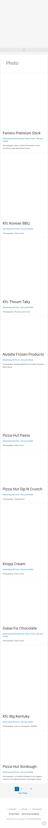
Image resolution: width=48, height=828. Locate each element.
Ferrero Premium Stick (22, 133)
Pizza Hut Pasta (16, 435)
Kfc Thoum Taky (16, 302)
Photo (27, 139)
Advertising (7, 139)
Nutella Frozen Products (23, 354)
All (13, 139)
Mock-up (21, 139)
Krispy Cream (14, 564)
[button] (24, 50)
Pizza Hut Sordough (20, 766)
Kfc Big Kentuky (16, 716)
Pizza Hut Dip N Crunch (22, 489)
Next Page (24, 793)
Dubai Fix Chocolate (20, 628)
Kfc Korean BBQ (16, 223)
